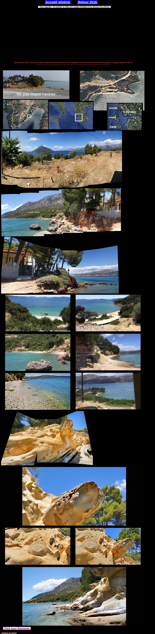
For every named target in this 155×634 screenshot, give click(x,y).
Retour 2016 (87, 2)
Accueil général (58, 2)
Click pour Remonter (17, 628)
